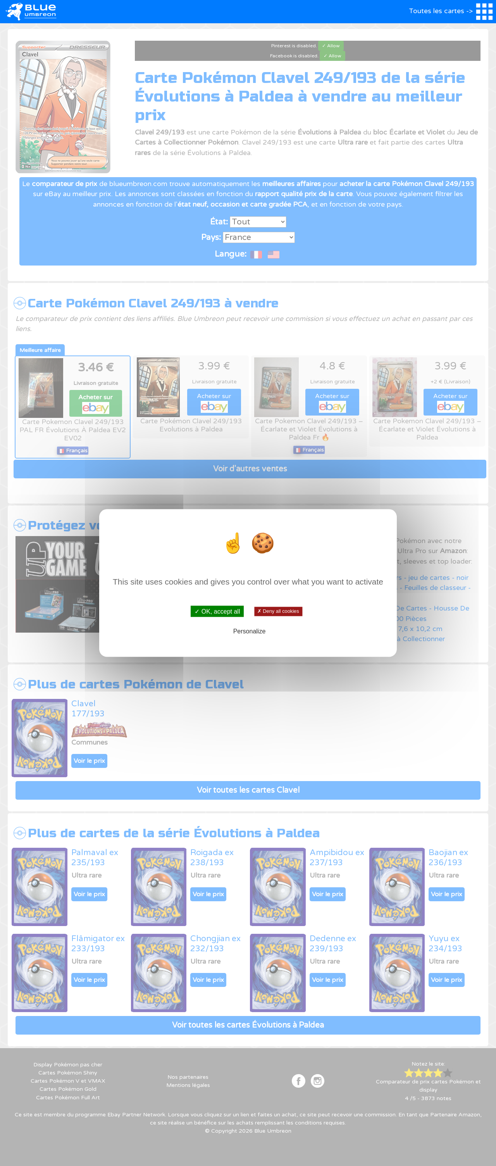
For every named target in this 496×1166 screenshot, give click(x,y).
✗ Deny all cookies (278, 611)
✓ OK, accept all (217, 611)
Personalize (249, 631)
